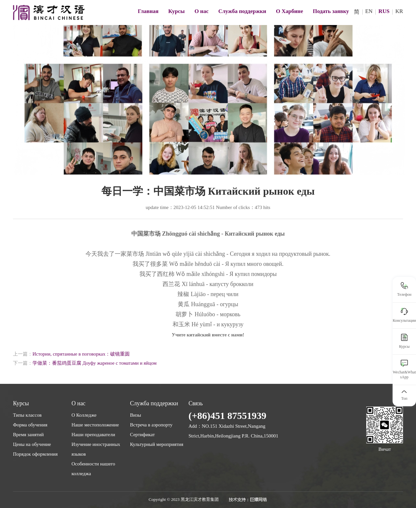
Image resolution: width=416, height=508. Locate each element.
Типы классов (27, 415)
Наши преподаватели (93, 434)
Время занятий (28, 434)
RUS (383, 11)
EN (369, 11)
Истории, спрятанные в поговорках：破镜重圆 (81, 354)
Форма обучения (30, 424)
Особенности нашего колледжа (93, 468)
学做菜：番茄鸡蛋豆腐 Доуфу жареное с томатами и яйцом (94, 363)
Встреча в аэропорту (151, 424)
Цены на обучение (32, 444)
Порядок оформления (35, 454)
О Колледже (84, 415)
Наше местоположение (95, 424)
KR (399, 11)
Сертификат (142, 434)
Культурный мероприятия (156, 444)
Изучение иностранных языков (96, 449)
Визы (135, 415)
